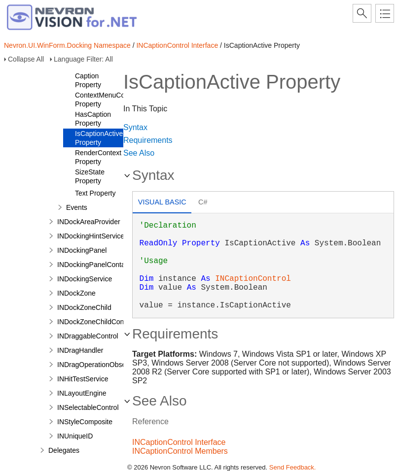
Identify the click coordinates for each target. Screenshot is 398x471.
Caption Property (88, 80)
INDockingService (84, 279)
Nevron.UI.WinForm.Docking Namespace (67, 45)
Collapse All (26, 59)
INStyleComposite (84, 422)
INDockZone (76, 293)
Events (76, 207)
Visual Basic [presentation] (162, 202)
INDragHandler (80, 350)
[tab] (162, 203)
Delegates (63, 450)
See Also (138, 153)
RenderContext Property (98, 157)
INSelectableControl (88, 407)
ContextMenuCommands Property (113, 99)
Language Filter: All (83, 59)
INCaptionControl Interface (177, 45)
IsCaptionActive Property (99, 138)
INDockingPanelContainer (97, 265)
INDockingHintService (90, 236)
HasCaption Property (93, 118)
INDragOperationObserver (97, 365)
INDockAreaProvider (88, 222)
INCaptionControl (253, 278)
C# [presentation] (202, 202)
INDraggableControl (87, 336)
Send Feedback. (292, 467)
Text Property (95, 193)
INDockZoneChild (84, 307)
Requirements (148, 140)
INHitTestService (82, 379)
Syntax (135, 127)
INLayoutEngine (82, 393)
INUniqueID (75, 436)
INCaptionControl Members (180, 451)
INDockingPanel (82, 250)
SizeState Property (90, 176)
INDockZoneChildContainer (99, 322)
